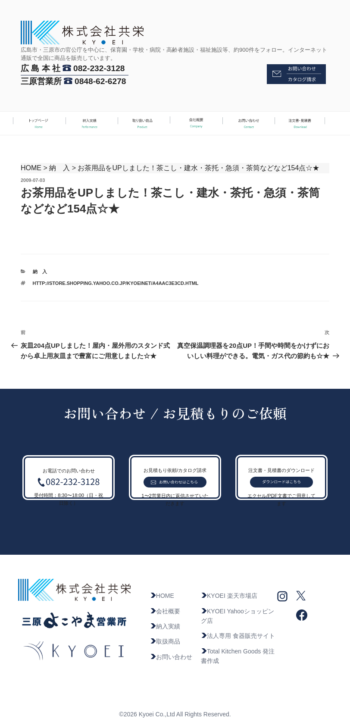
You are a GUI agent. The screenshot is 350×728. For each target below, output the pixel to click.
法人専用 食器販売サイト (238, 635)
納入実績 (165, 626)
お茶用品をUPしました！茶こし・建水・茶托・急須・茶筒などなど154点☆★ (198, 168)
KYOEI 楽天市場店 (229, 595)
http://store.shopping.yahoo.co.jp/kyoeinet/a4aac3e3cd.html (116, 283)
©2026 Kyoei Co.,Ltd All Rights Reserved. (175, 714)
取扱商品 (165, 641)
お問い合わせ (171, 656)
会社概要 (165, 611)
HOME (31, 168)
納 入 (59, 168)
